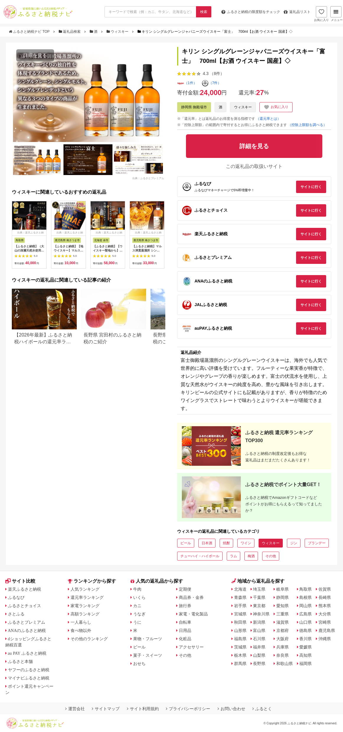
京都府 (282, 630)
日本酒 (207, 543)
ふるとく (262, 708)
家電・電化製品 (193, 614)
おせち (139, 663)
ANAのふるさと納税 (27, 630)
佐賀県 (324, 589)
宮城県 (240, 614)
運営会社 (75, 708)
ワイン (246, 543)
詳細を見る (35, 55)
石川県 (259, 639)
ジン (293, 543)
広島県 (305, 614)
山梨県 (259, 655)
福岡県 (305, 663)
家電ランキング (85, 606)
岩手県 (240, 606)
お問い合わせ (231, 708)
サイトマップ (106, 708)
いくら (139, 597)
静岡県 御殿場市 (194, 107)
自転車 (185, 622)
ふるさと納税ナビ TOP (29, 32)
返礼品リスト (297, 11)
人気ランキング (85, 589)
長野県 (259, 663)
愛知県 (282, 606)
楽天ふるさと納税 (24, 589)
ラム (233, 556)
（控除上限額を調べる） (307, 125)
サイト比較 (20, 581)
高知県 (305, 655)
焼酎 (226, 543)
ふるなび (16, 597)
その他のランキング (89, 639)
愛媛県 (305, 647)
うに (137, 622)
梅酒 (251, 556)
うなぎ (139, 614)
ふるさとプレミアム (26, 622)
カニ (137, 606)
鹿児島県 (326, 630)
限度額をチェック (250, 12)
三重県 (282, 614)
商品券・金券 (191, 597)
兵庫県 (282, 647)
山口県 (305, 622)
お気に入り (321, 14)
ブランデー (317, 543)
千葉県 (259, 597)
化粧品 (185, 639)
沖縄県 (324, 639)
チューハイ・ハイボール (199, 556)
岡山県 (305, 606)
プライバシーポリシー (188, 708)
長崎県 (324, 597)
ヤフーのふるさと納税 (28, 670)
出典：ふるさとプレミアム (148, 178)
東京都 (259, 606)
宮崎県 (324, 622)
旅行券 (185, 606)
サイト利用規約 (143, 708)
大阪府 (282, 639)
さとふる (16, 614)
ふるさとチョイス (24, 606)
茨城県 (240, 647)
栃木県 (240, 655)
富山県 (259, 630)
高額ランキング (85, 614)
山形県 (240, 630)
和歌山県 (284, 663)
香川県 (305, 639)
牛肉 (137, 589)
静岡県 (282, 597)
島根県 (305, 597)
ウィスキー (118, 32)
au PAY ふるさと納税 (27, 653)
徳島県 (305, 630)
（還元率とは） (268, 119)
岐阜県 (282, 589)
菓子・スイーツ (147, 655)
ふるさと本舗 (20, 661)
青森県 (240, 597)
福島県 (240, 639)
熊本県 (324, 606)
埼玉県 (259, 589)
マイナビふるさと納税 (28, 678)
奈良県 (282, 655)
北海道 (240, 589)
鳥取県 (305, 589)
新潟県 (259, 622)
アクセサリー (191, 647)
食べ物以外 (81, 630)
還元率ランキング (87, 597)
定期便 (185, 589)
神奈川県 (261, 614)
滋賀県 (282, 622)
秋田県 (240, 622)
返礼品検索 (70, 32)
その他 (270, 556)
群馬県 (240, 663)
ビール (185, 543)
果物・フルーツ (147, 639)
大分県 (324, 614)
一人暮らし (81, 622)
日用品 (185, 630)
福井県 (259, 647)
